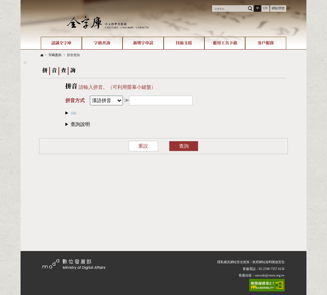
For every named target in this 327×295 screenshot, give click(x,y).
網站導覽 (278, 8)
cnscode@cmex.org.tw (270, 275)
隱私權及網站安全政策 (233, 262)
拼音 (71, 87)
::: (22, 2)
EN (265, 8)
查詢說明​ (80, 124)
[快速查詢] (229, 8)
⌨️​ (74, 113)
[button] (163, 124)
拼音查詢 (73, 55)
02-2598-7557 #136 (272, 269)
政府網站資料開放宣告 (268, 262)
